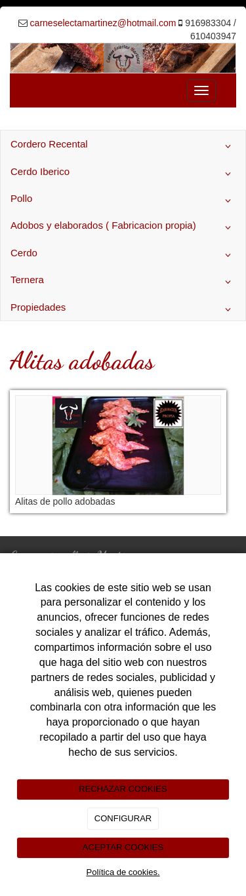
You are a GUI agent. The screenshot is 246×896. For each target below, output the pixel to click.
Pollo (123, 200)
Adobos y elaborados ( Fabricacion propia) (123, 227)
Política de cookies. (122, 872)
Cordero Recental (123, 146)
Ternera (123, 282)
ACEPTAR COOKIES (123, 847)
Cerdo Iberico (123, 174)
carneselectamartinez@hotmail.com (103, 23)
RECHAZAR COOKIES (123, 789)
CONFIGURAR (123, 818)
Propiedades (123, 309)
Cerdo (123, 255)
